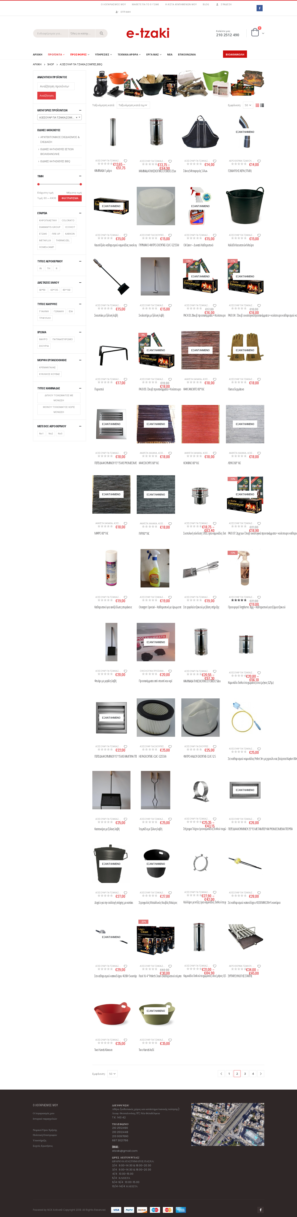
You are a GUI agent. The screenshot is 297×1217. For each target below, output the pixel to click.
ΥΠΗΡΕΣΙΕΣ (102, 54)
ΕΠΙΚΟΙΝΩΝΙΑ (187, 54)
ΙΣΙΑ (71, 311)
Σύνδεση (223, 4)
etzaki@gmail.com (125, 1151)
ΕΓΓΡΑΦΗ (123, 11)
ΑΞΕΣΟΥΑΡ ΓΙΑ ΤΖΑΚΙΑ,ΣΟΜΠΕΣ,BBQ (113, 160)
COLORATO (68, 220)
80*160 (66, 289)
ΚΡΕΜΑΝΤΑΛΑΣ (47, 367)
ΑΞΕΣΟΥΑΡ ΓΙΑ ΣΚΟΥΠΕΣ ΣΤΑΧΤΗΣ (156, 235)
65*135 (54, 289)
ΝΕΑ (169, 54)
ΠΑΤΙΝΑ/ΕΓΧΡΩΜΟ (63, 339)
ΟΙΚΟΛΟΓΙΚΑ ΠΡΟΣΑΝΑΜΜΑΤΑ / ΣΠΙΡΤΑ (160, 670)
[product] (111, 132)
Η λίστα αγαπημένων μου (181, 4)
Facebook (260, 1210)
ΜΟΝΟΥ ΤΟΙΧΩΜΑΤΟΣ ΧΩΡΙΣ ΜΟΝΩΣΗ (59, 409)
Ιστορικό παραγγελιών (45, 1119)
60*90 (42, 289)
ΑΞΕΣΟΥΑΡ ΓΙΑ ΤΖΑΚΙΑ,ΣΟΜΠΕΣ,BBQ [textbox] (60, 117)
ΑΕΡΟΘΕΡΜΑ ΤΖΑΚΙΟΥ (240, 160)
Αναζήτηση (47, 95)
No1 (41, 433)
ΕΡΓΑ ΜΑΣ (152, 54)
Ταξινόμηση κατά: (103, 105)
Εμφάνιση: (234, 105)
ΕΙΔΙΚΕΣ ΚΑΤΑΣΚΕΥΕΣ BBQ (55, 161)
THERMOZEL (63, 240)
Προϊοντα (55, 54)
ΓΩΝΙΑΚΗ (59, 311)
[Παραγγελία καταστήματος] (133, 105)
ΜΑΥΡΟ (43, 339)
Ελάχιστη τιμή (45, 192)
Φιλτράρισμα (69, 198)
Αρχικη (37, 54)
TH (48, 268)
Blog (206, 4)
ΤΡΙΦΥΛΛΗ (45, 317)
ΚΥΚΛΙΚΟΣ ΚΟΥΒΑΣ (49, 374)
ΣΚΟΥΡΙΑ (44, 345)
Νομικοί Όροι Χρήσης (45, 1130)
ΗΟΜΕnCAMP (46, 247)
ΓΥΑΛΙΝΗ (44, 311)
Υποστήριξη (39, 1140)
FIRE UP (56, 233)
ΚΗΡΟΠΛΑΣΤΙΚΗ (48, 220)
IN (40, 268)
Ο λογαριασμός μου (113, 4)
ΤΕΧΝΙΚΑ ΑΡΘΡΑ (128, 54)
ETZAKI (43, 233)
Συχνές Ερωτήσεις (43, 1146)
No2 (51, 433)
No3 (60, 433)
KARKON (70, 233)
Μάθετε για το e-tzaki (145, 4)
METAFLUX (45, 240)
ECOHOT (70, 227)
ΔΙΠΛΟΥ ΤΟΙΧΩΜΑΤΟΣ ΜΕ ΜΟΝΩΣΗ (59, 398)
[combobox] (59, 117)
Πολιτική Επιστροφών (45, 1135)
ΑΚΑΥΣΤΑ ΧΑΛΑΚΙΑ (193, 379)
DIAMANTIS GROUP (49, 227)
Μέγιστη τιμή (74, 192)
